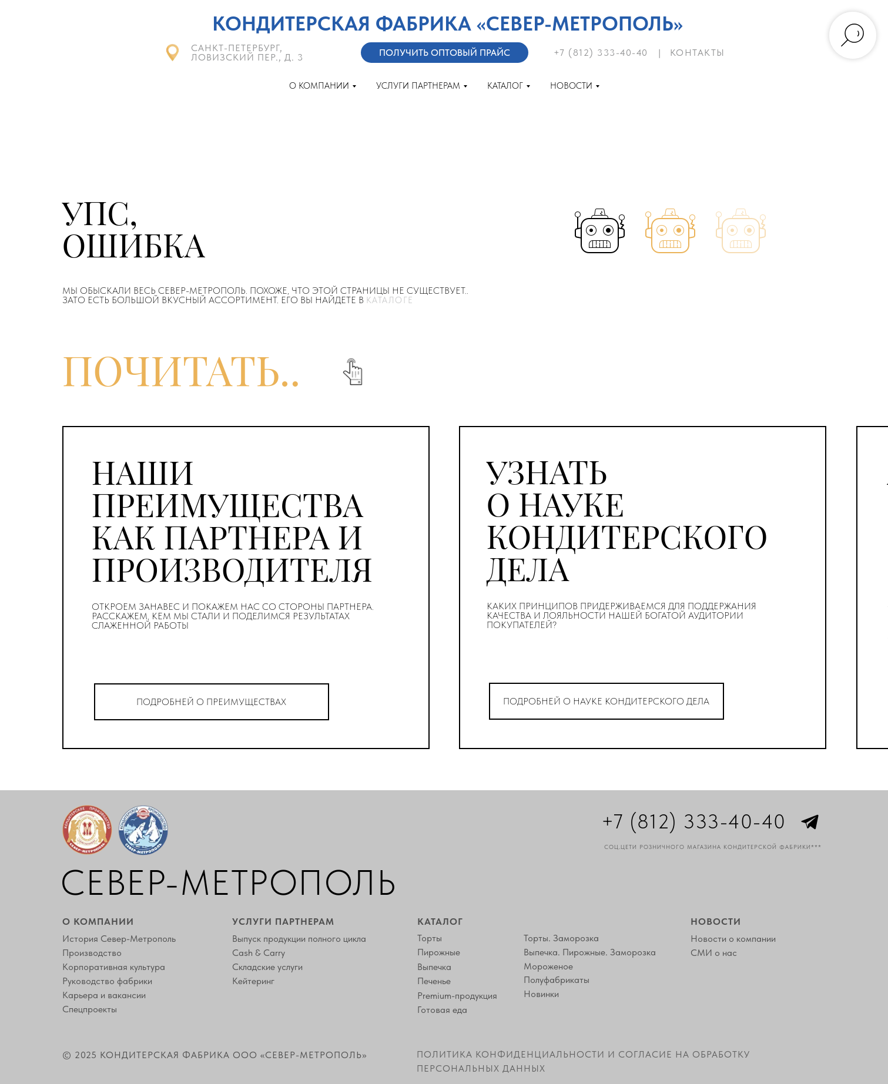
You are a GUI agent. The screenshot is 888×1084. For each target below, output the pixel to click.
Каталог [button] (505, 85)
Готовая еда (442, 1010)
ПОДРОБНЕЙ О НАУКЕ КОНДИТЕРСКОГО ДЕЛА (606, 701)
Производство (92, 953)
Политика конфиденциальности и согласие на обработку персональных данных (583, 1061)
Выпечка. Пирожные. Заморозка (590, 952)
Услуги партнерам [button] (418, 85)
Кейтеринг (253, 981)
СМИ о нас (714, 953)
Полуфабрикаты (556, 980)
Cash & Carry (258, 953)
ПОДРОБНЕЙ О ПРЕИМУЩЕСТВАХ (211, 701)
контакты (697, 52)
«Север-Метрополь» (580, 23)
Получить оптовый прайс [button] (444, 52)
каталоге (390, 300)
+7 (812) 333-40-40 (601, 52)
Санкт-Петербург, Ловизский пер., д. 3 (247, 52)
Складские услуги (267, 967)
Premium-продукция (457, 996)
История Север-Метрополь (119, 939)
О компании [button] (319, 85)
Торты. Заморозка (561, 938)
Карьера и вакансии (104, 995)
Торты (429, 938)
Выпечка (434, 967)
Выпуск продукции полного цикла (299, 939)
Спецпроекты (89, 1009)
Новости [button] (571, 85)
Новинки (541, 994)
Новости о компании (733, 939)
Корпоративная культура (113, 967)
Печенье (434, 981)
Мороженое (548, 966)
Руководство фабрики (107, 981)
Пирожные (438, 952)
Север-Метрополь (229, 882)
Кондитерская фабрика (341, 23)
